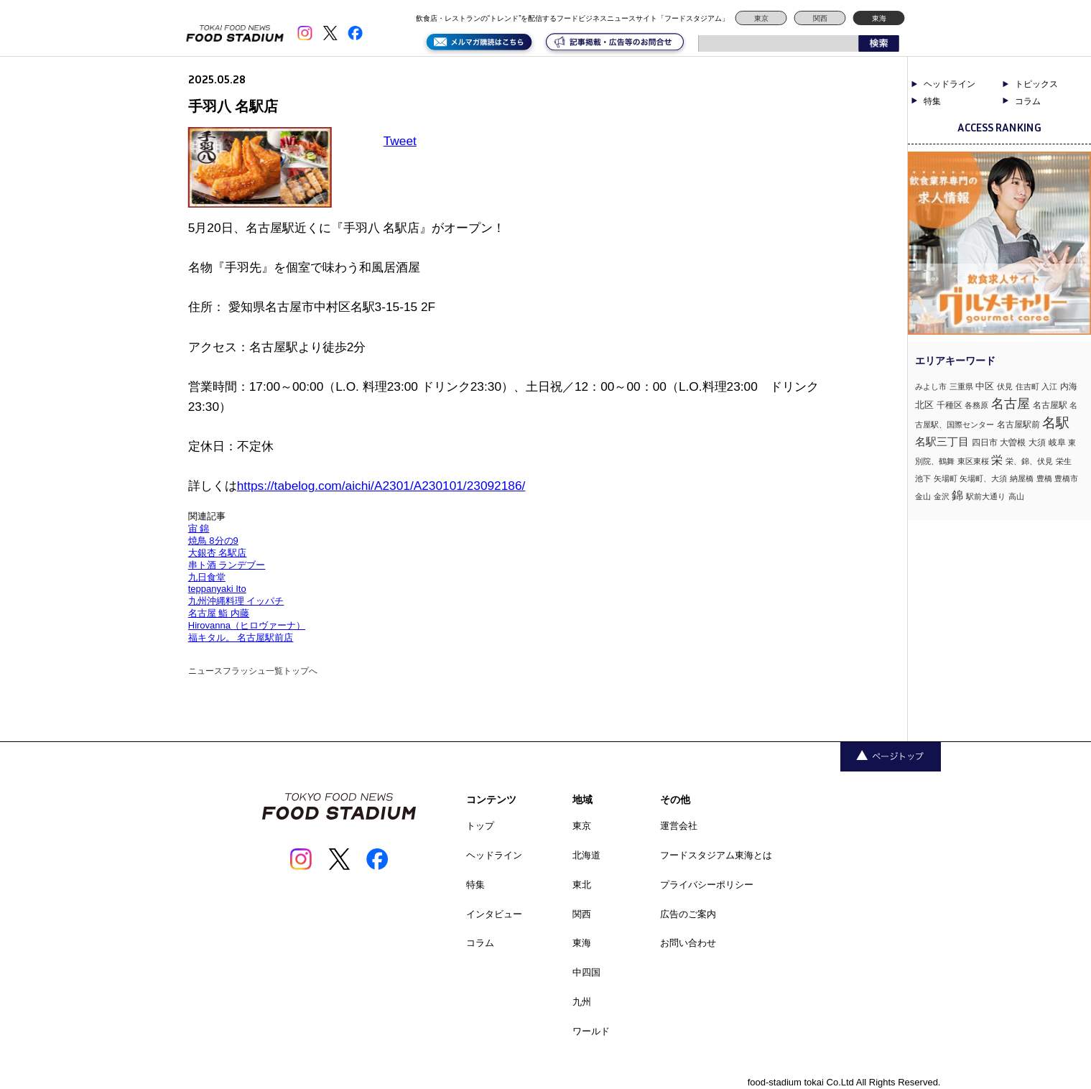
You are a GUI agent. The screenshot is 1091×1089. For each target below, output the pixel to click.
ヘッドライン (949, 84)
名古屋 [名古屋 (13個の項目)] (1010, 403)
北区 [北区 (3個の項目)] (924, 404)
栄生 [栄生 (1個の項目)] (1064, 461)
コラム (1028, 101)
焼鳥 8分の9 (213, 540)
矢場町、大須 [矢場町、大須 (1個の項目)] (983, 478)
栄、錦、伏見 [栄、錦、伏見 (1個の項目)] (1029, 461)
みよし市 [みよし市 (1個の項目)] (931, 386)
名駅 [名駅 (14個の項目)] (1055, 422)
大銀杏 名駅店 (217, 552)
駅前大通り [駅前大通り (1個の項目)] (986, 496)
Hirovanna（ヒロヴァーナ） (246, 625)
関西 (820, 18)
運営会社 (678, 825)
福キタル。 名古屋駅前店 (241, 637)
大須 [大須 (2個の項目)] (1037, 442)
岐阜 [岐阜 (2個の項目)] (1057, 442)
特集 (932, 101)
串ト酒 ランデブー (227, 565)
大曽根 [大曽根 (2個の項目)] (1013, 442)
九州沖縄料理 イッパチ (236, 601)
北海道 (586, 855)
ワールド (591, 1031)
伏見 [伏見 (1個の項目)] (1005, 386)
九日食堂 (207, 577)
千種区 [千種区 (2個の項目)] (949, 405)
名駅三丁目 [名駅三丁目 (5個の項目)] (942, 441)
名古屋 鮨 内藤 (218, 613)
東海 (879, 18)
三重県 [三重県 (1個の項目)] (961, 386)
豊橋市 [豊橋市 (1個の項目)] (1066, 478)
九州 (581, 1001)
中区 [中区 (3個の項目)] (984, 386)
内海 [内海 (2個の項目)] (1068, 386)
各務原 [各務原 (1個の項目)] (976, 405)
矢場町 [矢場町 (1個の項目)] (945, 478)
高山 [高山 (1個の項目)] (1016, 496)
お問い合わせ (688, 942)
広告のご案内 (688, 914)
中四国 (586, 972)
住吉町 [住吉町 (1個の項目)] (1027, 386)
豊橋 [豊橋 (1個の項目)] (1044, 478)
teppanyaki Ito (217, 588)
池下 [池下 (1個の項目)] (923, 478)
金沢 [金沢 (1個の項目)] (942, 496)
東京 (761, 18)
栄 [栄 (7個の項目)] (997, 459)
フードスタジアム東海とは (716, 855)
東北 (581, 884)
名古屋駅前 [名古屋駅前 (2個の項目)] (1018, 425)
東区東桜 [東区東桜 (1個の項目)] (973, 461)
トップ (480, 825)
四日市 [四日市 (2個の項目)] (985, 442)
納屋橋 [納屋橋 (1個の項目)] (1022, 478)
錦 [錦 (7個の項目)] (957, 494)
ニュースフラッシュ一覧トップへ (252, 671)
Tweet (400, 141)
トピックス (1036, 84)
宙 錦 (199, 528)
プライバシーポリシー (706, 884)
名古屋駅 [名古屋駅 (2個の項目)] (1050, 405)
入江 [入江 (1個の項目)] (1049, 386)
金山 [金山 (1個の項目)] (923, 496)
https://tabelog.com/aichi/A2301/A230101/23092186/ (381, 485)
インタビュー (494, 914)
